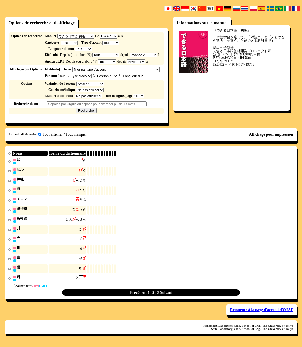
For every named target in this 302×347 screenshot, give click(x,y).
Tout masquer (76, 134)
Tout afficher (53, 134)
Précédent (138, 296)
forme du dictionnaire (25, 134)
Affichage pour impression (271, 134)
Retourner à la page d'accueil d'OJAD (261, 313)
